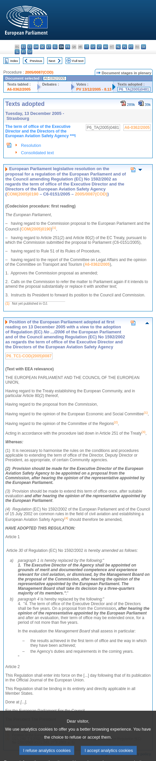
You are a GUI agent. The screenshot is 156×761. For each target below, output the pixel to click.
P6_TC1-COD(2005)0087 (29, 356)
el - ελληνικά (55, 46)
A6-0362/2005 (19, 89)
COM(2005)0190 (22, 193)
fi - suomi (23, 51)
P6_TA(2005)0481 (134, 89)
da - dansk (36, 46)
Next (52, 61)
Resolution (31, 145)
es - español (23, 46)
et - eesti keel (48, 46)
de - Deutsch (42, 46)
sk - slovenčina (143, 46)
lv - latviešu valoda (92, 46)
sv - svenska (29, 51)
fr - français (67, 46)
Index (14, 61)
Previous (36, 61)
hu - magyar (105, 46)
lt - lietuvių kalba (99, 46)
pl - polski (124, 46)
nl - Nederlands (118, 46)
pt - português (130, 46)
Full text (77, 61)
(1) (7, 303)
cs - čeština (29, 46)
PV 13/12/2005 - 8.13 (93, 89)
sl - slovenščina (17, 51)
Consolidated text (37, 152)
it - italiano (86, 46)
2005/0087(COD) (39, 72)
